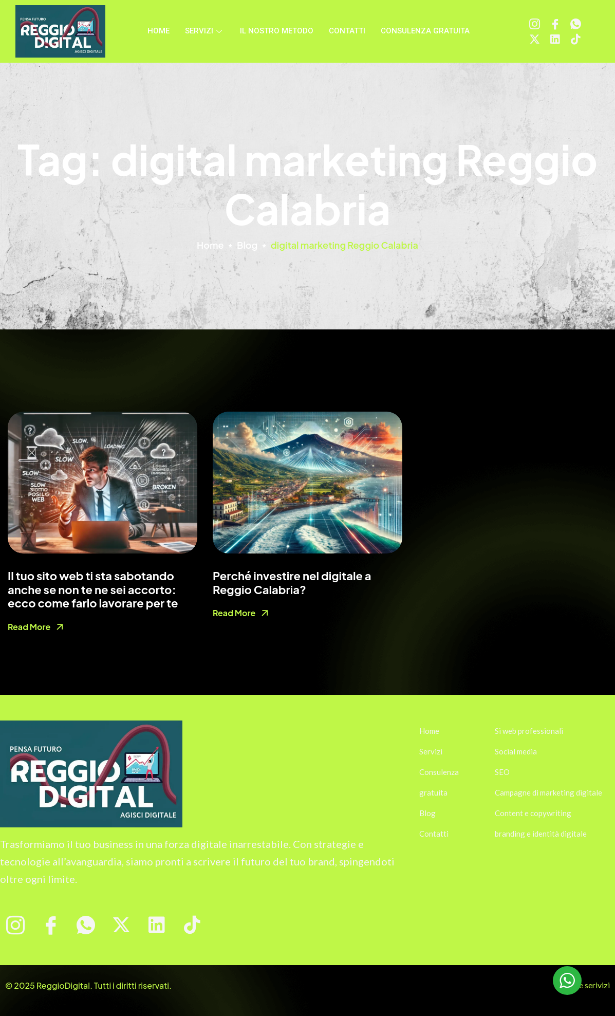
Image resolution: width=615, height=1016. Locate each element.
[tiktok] (576, 39)
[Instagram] (535, 23)
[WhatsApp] (576, 23)
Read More (29, 627)
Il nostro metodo (276, 30)
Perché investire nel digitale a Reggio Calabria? (292, 582)
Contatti (347, 30)
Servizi (205, 30)
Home (158, 30)
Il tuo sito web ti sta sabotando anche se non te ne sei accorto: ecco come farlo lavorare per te (93, 589)
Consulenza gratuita (425, 30)
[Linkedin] (555, 39)
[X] (535, 39)
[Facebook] (555, 23)
